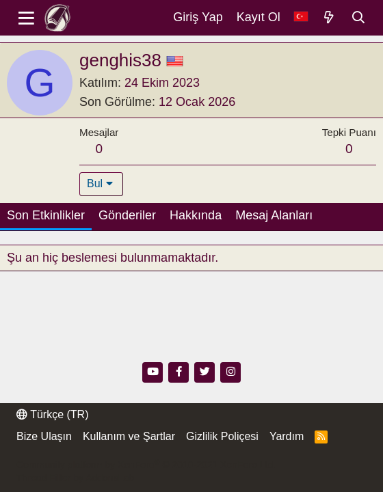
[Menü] (26, 18)
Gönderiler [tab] (127, 215)
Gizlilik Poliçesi (222, 436)
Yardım (286, 436)
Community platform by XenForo (146, 464)
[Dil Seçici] (301, 17)
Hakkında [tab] (196, 215)
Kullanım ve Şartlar (129, 436)
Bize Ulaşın (44, 436)
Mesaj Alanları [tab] (274, 215)
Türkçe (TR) (52, 414)
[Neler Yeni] (329, 17)
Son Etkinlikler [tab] (46, 215)
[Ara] (358, 17)
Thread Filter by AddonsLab (75, 477)
